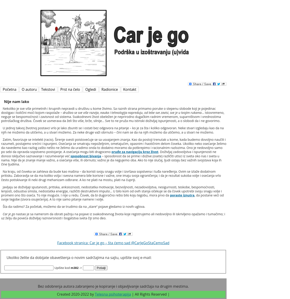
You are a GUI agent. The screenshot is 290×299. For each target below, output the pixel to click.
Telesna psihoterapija (113, 294)
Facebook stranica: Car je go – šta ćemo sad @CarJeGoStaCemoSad (113, 242)
